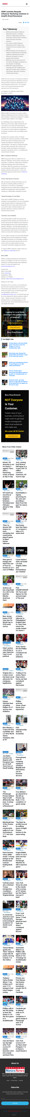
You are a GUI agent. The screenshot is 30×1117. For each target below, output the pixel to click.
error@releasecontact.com (8, 294)
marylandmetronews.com (15, 1111)
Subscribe (15, 1103)
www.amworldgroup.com (8, 266)
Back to (15, 1115)
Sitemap (21, 1080)
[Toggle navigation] (26, 4)
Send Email (8, 273)
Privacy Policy (14, 1080)
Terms (7, 1080)
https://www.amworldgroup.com (15, 278)
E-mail (2, 1098)
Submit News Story (15, 327)
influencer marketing (9, 250)
